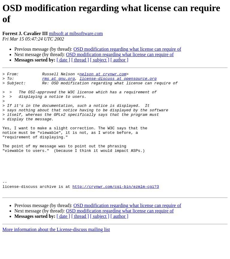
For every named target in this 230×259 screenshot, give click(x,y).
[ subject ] (99, 59)
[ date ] (63, 59)
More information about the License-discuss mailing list (56, 253)
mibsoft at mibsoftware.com (76, 33)
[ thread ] (80, 59)
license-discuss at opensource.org (117, 80)
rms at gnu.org (58, 80)
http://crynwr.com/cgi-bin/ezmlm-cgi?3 (115, 209)
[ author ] (119, 59)
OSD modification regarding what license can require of (127, 49)
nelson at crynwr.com (102, 74)
